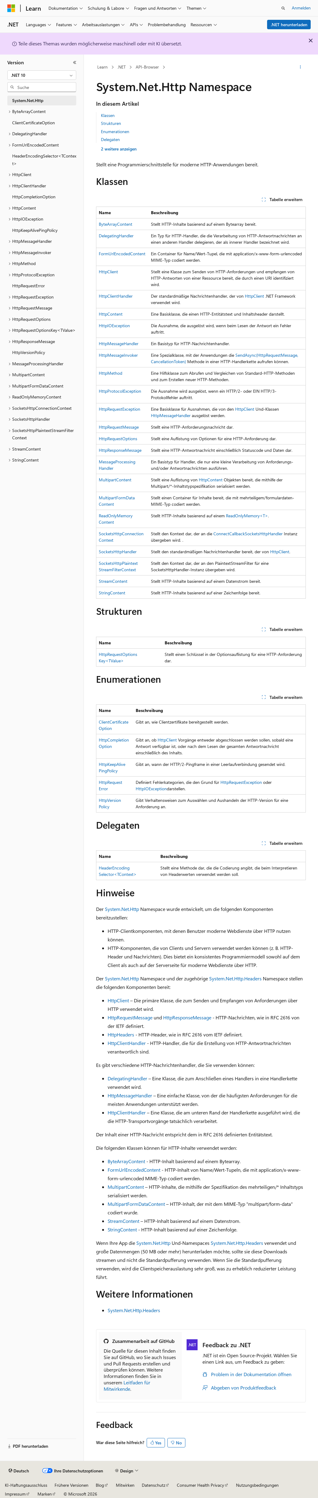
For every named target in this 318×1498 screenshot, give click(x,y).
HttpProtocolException (120, 391)
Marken (45, 1494)
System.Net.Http (122, 909)
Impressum (15, 1494)
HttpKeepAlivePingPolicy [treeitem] (35, 230)
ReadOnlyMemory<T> (247, 516)
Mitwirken (125, 1485)
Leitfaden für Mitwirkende (127, 1385)
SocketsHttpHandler (264, 534)
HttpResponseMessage (120, 450)
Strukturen (111, 123)
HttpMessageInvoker (118, 355)
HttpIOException (114, 325)
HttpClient (108, 271)
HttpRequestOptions (118, 438)
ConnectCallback (229, 534)
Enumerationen (115, 131)
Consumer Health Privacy (200, 1485)
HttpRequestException (119, 409)
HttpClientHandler (116, 296)
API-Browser (147, 67)
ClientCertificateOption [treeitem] (33, 123)
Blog (100, 1485)
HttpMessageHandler (118, 343)
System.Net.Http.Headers (235, 978)
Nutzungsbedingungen (257, 1485)
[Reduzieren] (74, 62)
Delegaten (110, 139)
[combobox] (41, 75)
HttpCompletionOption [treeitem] (33, 197)
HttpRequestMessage (119, 427)
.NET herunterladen (289, 24)
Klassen (108, 115)
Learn (102, 67)
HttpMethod (110, 373)
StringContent (112, 593)
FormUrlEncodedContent (122, 254)
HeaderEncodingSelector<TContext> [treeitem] (44, 159)
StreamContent (113, 581)
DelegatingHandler (116, 236)
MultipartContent (115, 480)
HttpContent (111, 314)
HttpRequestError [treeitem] (28, 286)
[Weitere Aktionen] (300, 67)
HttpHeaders (121, 1034)
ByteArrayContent (115, 224)
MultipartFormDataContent (136, 1204)
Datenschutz (153, 1485)
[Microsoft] (11, 8)
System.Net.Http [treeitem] (27, 100)
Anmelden (301, 8)
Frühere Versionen (71, 1485)
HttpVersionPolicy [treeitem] (28, 352)
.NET (121, 67)
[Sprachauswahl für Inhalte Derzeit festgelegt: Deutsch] (19, 1471)
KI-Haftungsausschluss (26, 1485)
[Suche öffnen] (283, 8)
